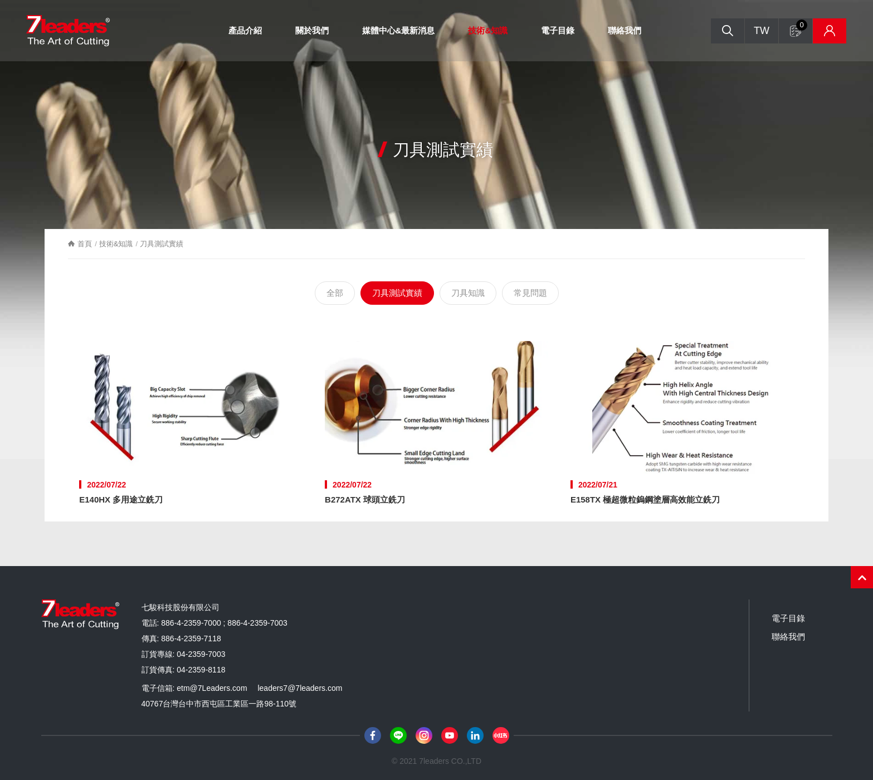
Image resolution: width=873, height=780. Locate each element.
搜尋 (727, 30)
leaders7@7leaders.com (299, 688)
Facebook (372, 735)
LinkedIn (475, 735)
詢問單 (801, 25)
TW (761, 30)
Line (398, 735)
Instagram (424, 735)
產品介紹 (245, 30)
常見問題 (530, 293)
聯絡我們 (624, 30)
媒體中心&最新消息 (398, 30)
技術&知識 (488, 30)
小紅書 (500, 735)
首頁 (84, 243)
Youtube (449, 735)
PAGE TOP (862, 577)
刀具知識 (468, 293)
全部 (334, 293)
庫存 (829, 30)
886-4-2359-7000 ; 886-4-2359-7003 (224, 622)
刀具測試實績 (397, 293)
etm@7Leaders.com (212, 688)
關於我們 (312, 30)
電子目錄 (557, 30)
